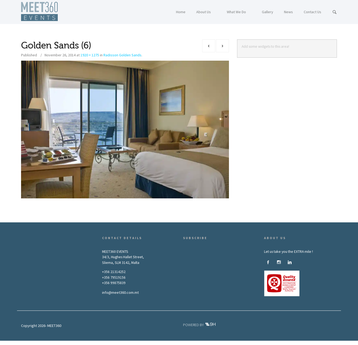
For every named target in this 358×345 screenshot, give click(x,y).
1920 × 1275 (89, 55)
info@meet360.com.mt (120, 292)
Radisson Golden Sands (122, 55)
